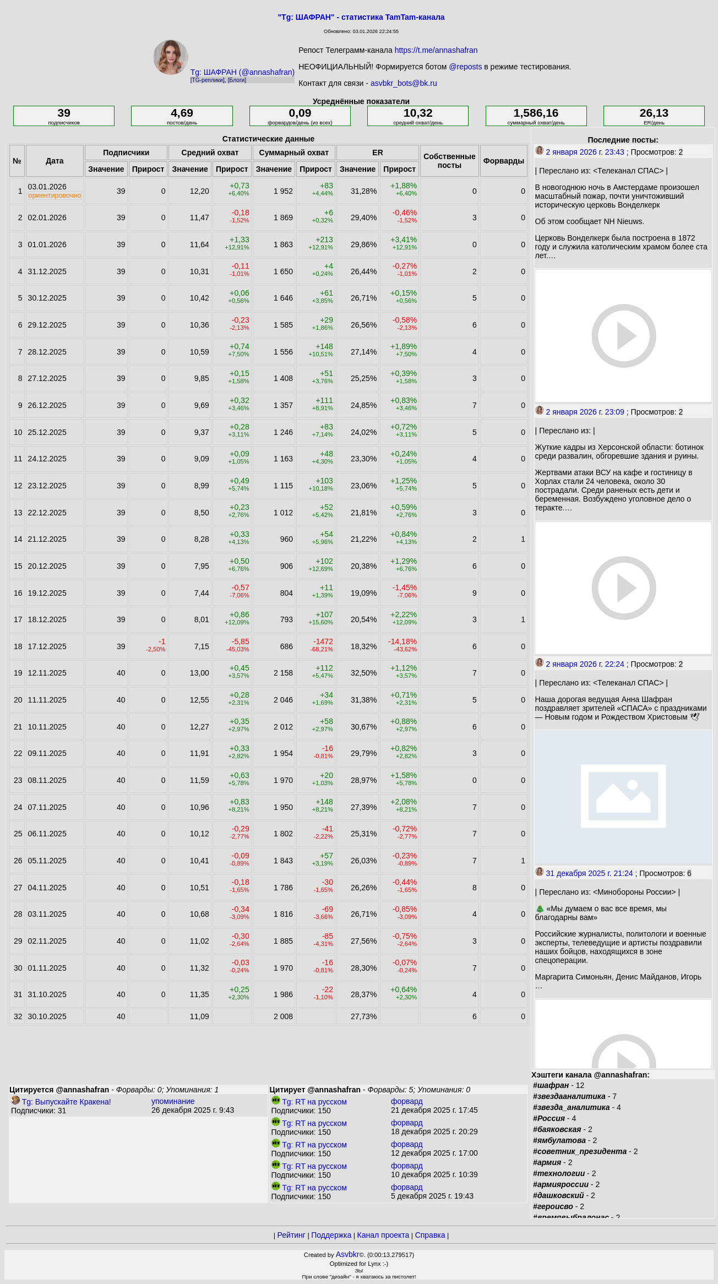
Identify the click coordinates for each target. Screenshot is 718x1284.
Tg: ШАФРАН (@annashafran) (243, 72)
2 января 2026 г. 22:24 (579, 664)
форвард (407, 1101)
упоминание (173, 1101)
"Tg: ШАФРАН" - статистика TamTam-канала (361, 17)
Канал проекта (383, 1235)
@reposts (465, 66)
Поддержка (331, 1235)
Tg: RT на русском (309, 1101)
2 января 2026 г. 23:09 (579, 411)
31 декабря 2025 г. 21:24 (584, 873)
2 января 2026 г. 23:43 (579, 152)
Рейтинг (292, 1235)
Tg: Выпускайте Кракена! (61, 1101)
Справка (430, 1235)
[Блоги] (237, 80)
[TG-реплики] (208, 80)
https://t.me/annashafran (436, 50)
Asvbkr (348, 1254)
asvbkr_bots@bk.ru (404, 83)
